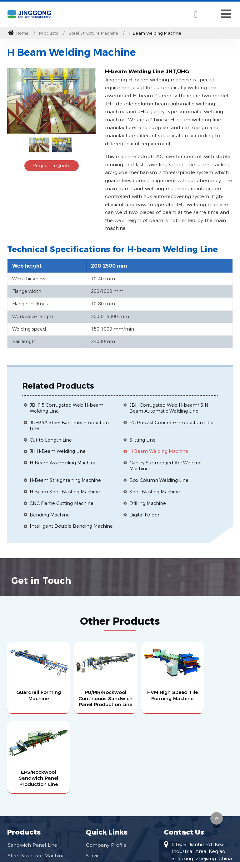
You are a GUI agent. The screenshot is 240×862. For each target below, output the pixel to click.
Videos (94, 798)
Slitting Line (142, 440)
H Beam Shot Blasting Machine (65, 492)
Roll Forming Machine (34, 787)
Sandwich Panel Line (32, 765)
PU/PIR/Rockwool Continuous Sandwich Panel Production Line (91, 695)
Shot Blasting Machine (154, 492)
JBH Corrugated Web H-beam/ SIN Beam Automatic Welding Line (168, 408)
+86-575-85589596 (193, 828)
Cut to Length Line (51, 440)
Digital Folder (144, 515)
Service (94, 776)
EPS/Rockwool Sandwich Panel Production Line (206, 692)
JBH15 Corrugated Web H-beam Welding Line (66, 408)
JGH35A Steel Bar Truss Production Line (69, 425)
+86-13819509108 (192, 808)
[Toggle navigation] (226, 14)
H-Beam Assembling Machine (63, 463)
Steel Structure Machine (93, 33)
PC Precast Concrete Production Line (171, 422)
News (92, 809)
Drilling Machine (147, 503)
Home (18, 33)
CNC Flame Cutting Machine (61, 503)
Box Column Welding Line (158, 480)
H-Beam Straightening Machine (65, 480)
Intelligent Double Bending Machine (71, 526)
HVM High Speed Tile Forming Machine (149, 692)
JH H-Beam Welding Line (58, 451)
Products (48, 33)
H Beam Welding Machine (158, 451)
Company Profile (106, 765)
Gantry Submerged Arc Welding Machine (165, 466)
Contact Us (184, 752)
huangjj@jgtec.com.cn (198, 798)
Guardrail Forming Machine (33, 689)
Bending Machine (50, 515)
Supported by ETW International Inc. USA (120, 853)
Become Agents (105, 787)
